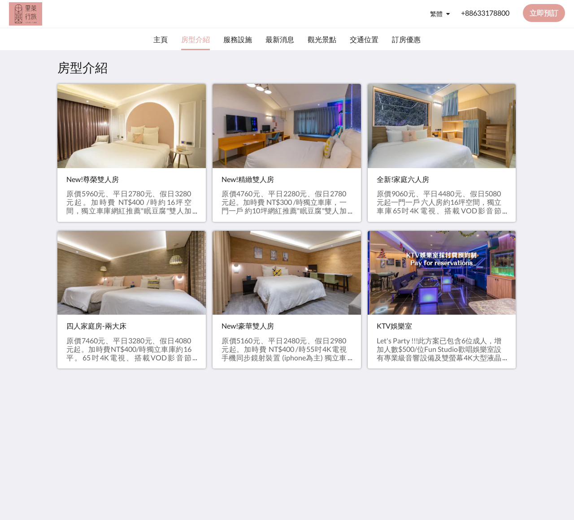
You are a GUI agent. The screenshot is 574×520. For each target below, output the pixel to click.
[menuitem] (160, 39)
